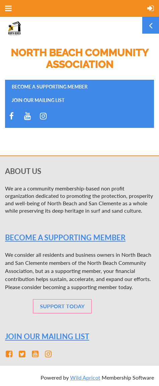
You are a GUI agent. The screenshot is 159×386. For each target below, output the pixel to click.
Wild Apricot (85, 377)
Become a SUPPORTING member (65, 237)
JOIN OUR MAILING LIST (47, 336)
